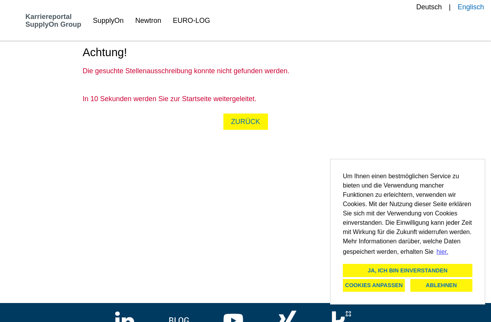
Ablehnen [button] (441, 285)
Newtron (148, 20)
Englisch (471, 7)
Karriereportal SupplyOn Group (53, 20)
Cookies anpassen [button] (374, 285)
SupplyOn (108, 20)
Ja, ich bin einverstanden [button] (408, 270)
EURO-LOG (191, 20)
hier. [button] (442, 251)
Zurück (245, 122)
